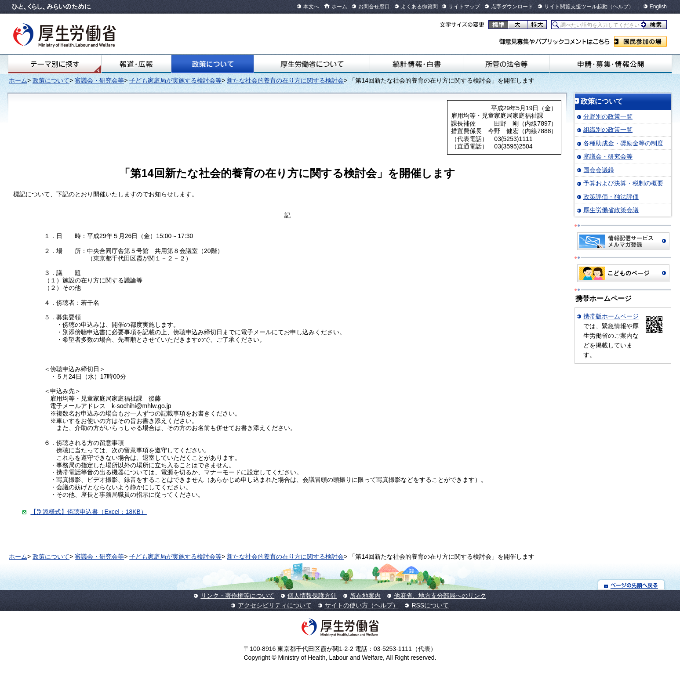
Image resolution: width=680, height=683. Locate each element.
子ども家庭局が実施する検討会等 (175, 80)
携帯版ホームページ (611, 316)
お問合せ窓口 (374, 7)
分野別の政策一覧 (608, 116)
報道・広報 (136, 64)
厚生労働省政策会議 (611, 209)
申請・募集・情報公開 (610, 64)
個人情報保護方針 (312, 595)
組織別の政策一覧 (608, 129)
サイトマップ (464, 7)
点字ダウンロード (512, 7)
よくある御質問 (419, 7)
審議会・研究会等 (99, 80)
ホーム (339, 7)
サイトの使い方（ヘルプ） (362, 605)
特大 (536, 25)
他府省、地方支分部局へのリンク (440, 595)
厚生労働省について (312, 64)
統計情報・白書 (416, 64)
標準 (498, 25)
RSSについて (430, 605)
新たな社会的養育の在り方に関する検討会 (285, 80)
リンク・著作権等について (237, 595)
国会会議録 (598, 169)
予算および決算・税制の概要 (623, 183)
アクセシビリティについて (275, 605)
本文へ (311, 7)
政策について (212, 64)
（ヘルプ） (620, 7)
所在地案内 (365, 595)
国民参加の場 (640, 41)
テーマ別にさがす (55, 64)
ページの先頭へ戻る (631, 585)
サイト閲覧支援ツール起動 (575, 7)
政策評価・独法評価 (611, 196)
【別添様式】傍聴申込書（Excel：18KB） (88, 511)
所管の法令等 (506, 64)
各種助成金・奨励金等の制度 (623, 143)
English (658, 7)
